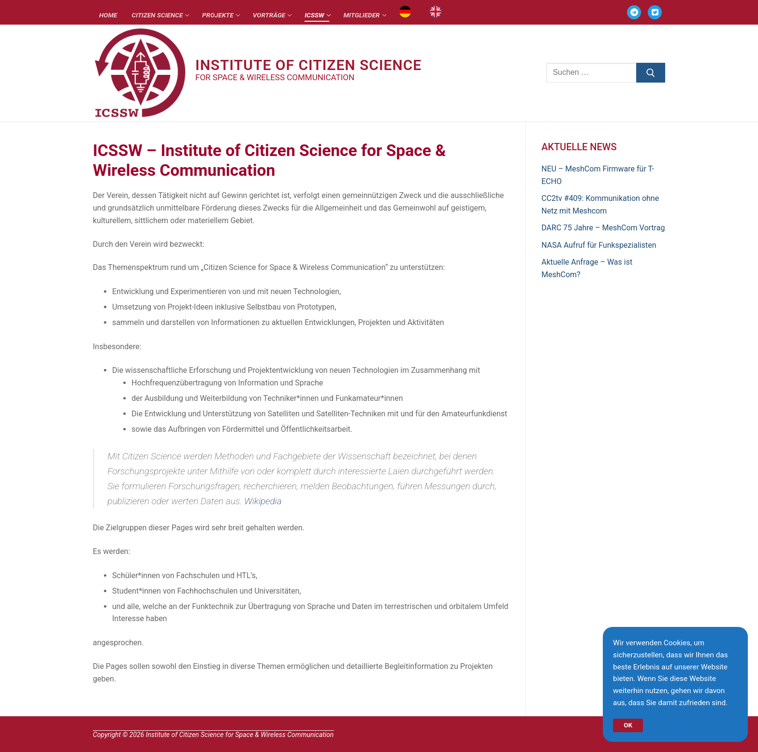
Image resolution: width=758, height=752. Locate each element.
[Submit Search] (650, 73)
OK (628, 724)
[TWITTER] (655, 12)
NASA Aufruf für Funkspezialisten (598, 245)
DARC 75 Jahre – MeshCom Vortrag (603, 227)
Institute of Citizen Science (308, 65)
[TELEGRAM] (634, 12)
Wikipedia (262, 501)
